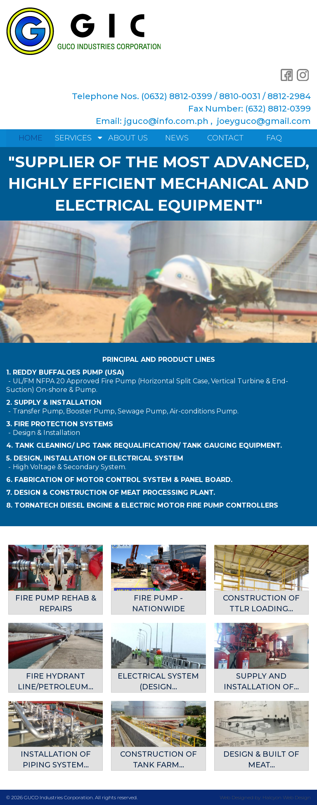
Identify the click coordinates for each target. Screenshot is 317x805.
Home (31, 137)
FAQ (274, 137)
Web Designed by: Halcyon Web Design (265, 797)
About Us (128, 137)
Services (73, 137)
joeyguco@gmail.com (264, 121)
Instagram (302, 75)
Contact (225, 137)
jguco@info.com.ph (166, 121)
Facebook (286, 75)
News (177, 137)
